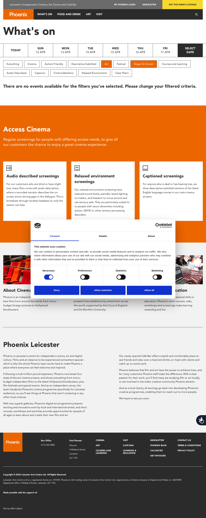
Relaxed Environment (94, 72)
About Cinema (17, 290)
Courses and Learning (174, 63)
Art (88, 14)
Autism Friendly (54, 63)
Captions (40, 72)
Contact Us (184, 440)
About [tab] (151, 236)
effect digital (16, 508)
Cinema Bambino (64, 72)
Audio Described (16, 72)
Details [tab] (103, 236)
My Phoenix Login (124, 4)
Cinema (32, 63)
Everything (13, 63)
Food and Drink (69, 14)
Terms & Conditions (189, 445)
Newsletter (149, 4)
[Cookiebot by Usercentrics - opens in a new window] (158, 225)
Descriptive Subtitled (83, 63)
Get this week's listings (182, 4)
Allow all (149, 290)
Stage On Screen (144, 63)
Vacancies (156, 450)
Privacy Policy (186, 450)
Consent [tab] (55, 236)
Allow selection (103, 290)
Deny (57, 290)
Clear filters (122, 72)
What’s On (44, 14)
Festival (121, 63)
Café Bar (128, 445)
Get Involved (158, 455)
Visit (99, 14)
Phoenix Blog (158, 445)
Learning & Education (129, 451)
